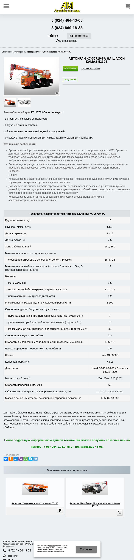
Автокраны (20, 52)
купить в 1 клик (91, 68)
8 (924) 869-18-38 (67, 28)
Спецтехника (8, 52)
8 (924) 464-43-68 (67, 20)
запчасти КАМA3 (23, 544)
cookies (52, 546)
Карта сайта (8, 546)
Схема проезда (68, 40)
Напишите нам (81, 36)
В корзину (70, 68)
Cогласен (86, 549)
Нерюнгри (53, 36)
